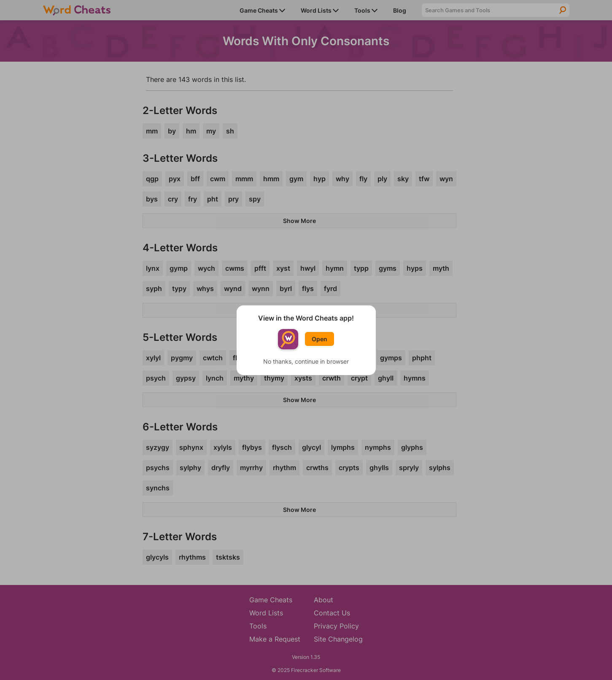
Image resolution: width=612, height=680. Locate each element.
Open (319, 339)
